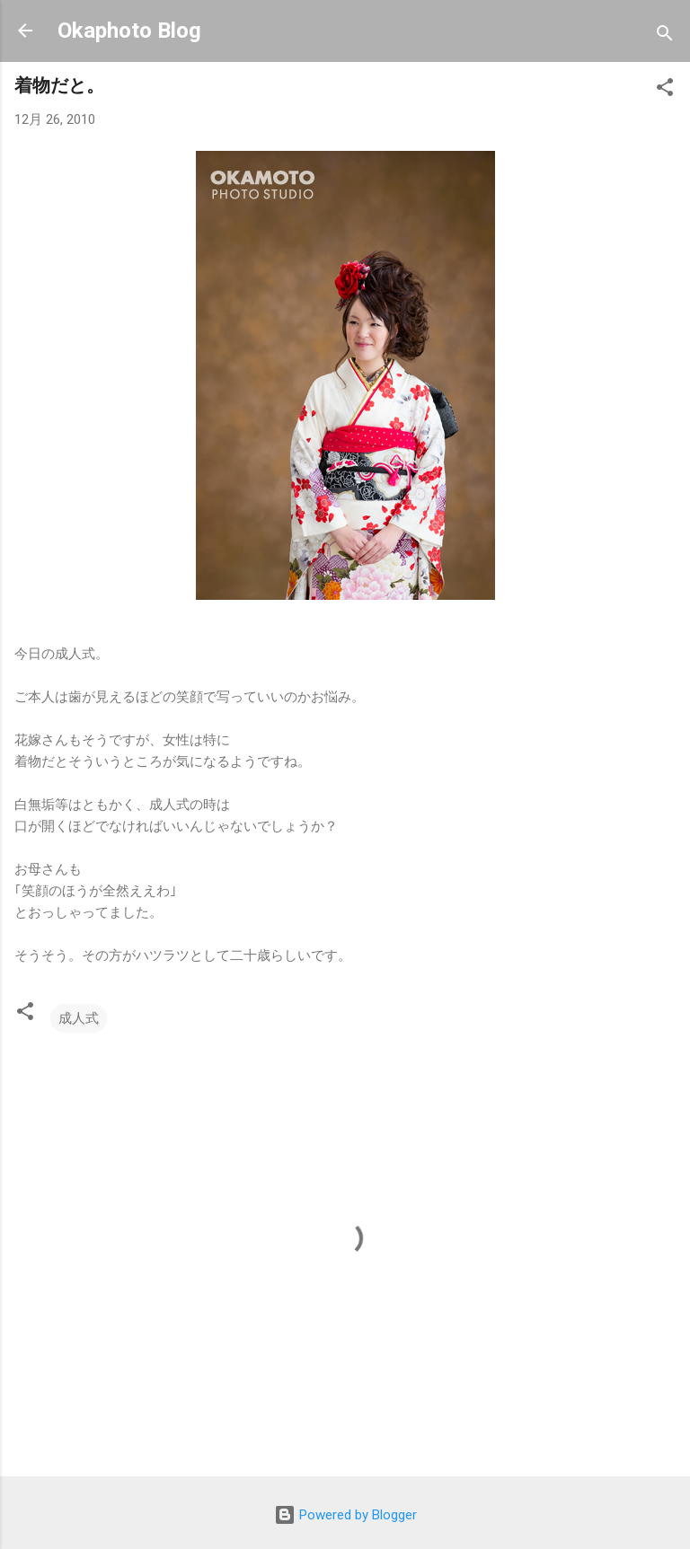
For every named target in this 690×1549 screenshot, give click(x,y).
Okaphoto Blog (129, 30)
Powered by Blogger (345, 1515)
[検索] (665, 36)
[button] (665, 90)
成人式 (78, 1018)
